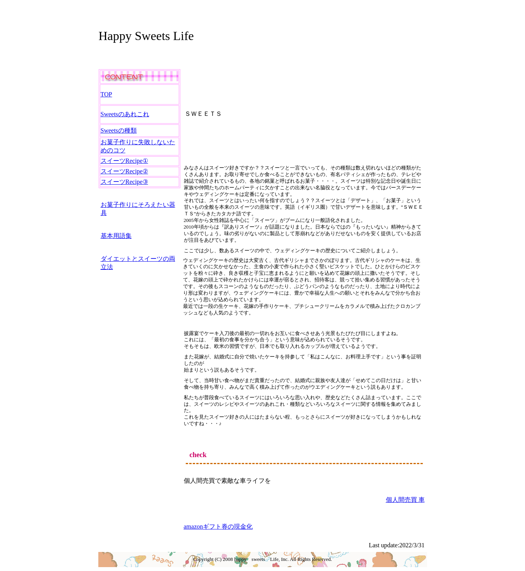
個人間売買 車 (405, 499)
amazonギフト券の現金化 (218, 526)
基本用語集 (116, 235)
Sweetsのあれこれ (125, 114)
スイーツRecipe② (124, 171)
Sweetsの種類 (119, 130)
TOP (106, 94)
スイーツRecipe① (124, 160)
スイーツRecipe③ (124, 181)
